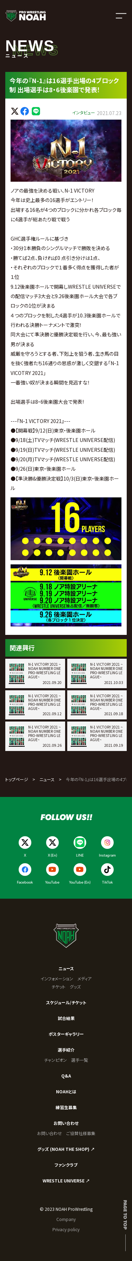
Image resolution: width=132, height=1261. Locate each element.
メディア (84, 978)
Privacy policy (66, 1229)
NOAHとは (66, 1091)
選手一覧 (79, 1060)
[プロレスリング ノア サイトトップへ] (25, 15)
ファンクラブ (66, 1165)
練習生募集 (66, 1107)
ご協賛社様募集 (80, 1133)
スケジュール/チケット (66, 1002)
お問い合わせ (66, 1123)
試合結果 (66, 1018)
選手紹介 (66, 1050)
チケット (58, 987)
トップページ (16, 779)
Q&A (66, 1076)
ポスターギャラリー (66, 1034)
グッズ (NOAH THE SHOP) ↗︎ (66, 1149)
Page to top (125, 1214)
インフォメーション (56, 978)
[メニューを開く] (121, 15)
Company (66, 1219)
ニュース (47, 779)
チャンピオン (55, 1060)
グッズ (75, 987)
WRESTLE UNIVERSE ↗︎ (66, 1180)
